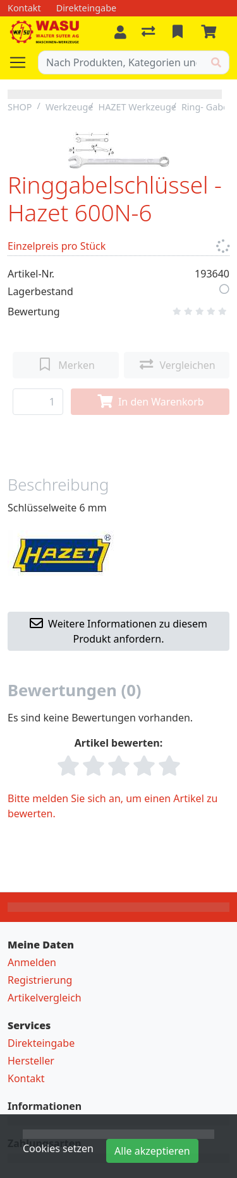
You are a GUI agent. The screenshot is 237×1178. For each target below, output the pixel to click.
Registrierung (40, 980)
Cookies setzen (58, 1148)
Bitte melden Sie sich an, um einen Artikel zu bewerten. (112, 805)
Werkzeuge (70, 107)
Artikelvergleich (45, 998)
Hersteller (31, 1061)
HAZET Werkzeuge (137, 107)
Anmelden (32, 962)
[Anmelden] (120, 32)
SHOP (20, 107)
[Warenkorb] (211, 32)
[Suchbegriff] (121, 62)
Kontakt (26, 1078)
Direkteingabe (41, 1043)
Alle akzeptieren (152, 1151)
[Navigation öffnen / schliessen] (23, 62)
